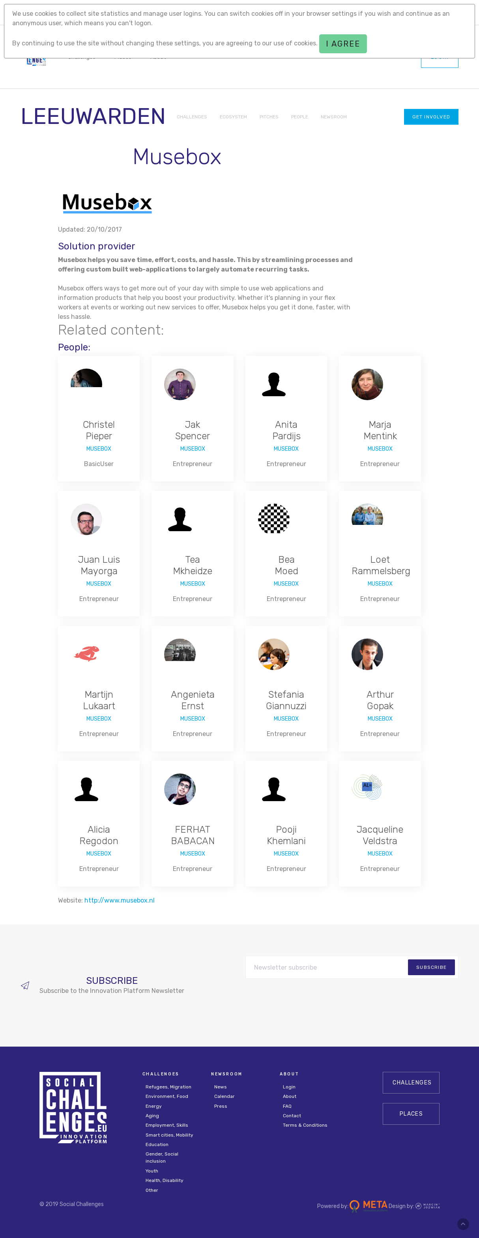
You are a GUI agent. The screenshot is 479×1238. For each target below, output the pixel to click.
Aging (152, 1115)
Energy (154, 1106)
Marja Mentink (380, 430)
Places (411, 1114)
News (220, 1087)
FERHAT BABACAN (193, 835)
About (289, 1096)
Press (220, 1106)
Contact (292, 1115)
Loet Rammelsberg (381, 565)
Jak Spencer (192, 430)
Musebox (98, 449)
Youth (152, 1171)
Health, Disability (164, 1180)
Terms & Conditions (305, 1125)
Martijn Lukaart (99, 700)
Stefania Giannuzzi (286, 700)
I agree (343, 44)
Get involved (431, 117)
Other (152, 1190)
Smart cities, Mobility (169, 1135)
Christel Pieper (99, 430)
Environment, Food (167, 1096)
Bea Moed (286, 565)
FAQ (287, 1106)
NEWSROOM (334, 117)
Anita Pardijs (286, 430)
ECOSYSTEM (233, 117)
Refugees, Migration (168, 1087)
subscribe (431, 967)
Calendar (224, 1096)
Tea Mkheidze (192, 565)
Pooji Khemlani (286, 835)
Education (157, 1144)
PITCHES (269, 117)
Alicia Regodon (98, 835)
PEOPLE (299, 117)
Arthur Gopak (380, 700)
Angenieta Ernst (193, 700)
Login (289, 1087)
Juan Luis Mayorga (99, 565)
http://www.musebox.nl (119, 900)
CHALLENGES (192, 117)
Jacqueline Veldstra (380, 835)
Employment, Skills (167, 1125)
